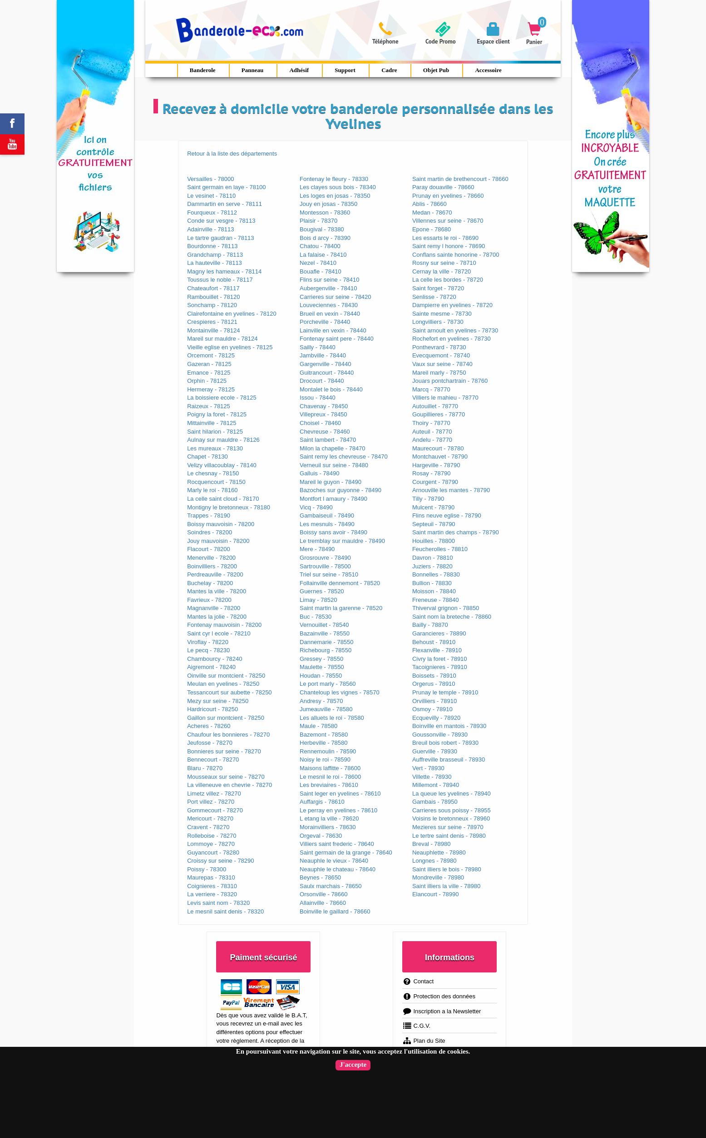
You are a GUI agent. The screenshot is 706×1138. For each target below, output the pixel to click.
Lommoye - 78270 (211, 843)
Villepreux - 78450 (323, 414)
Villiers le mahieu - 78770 (445, 397)
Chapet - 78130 (207, 456)
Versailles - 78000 (210, 179)
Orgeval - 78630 (321, 835)
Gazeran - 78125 (209, 364)
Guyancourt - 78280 (213, 852)
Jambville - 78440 (323, 355)
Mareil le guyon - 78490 (330, 482)
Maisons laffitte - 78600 (330, 768)
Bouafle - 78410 (320, 271)
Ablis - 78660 (429, 203)
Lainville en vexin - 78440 (333, 330)
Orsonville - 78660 (324, 894)
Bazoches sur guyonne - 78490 (340, 490)
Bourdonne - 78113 (212, 246)
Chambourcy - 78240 (214, 658)
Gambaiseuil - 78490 (327, 515)
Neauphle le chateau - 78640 (337, 869)
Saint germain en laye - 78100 (226, 187)
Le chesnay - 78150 (213, 473)
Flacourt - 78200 (208, 549)
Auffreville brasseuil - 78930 (448, 759)
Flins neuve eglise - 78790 (446, 515)
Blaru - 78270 (204, 768)
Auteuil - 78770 (432, 431)
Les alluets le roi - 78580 (332, 717)
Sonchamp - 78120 (212, 305)
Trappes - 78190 (208, 515)
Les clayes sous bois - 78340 (338, 187)
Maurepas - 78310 (211, 877)
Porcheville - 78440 (325, 321)
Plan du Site (423, 1040)
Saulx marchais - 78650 (331, 886)
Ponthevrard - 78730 (439, 347)
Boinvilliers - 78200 (212, 566)
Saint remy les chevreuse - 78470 (344, 456)
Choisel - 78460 (320, 423)
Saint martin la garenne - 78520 (341, 608)
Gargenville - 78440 (325, 364)
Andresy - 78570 (321, 701)
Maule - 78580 (318, 726)
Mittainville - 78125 (211, 423)
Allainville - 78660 (323, 902)
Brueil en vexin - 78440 (330, 313)
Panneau (252, 70)
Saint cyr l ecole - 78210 (218, 633)
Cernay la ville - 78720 (441, 271)
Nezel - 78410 (318, 262)
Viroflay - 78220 (207, 642)
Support (345, 70)
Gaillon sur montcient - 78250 (225, 717)
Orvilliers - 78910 (434, 701)
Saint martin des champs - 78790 (455, 532)
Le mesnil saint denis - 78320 (225, 911)
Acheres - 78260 (208, 726)
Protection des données (438, 996)
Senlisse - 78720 (434, 296)
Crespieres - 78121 (212, 321)
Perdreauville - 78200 (215, 574)
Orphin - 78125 (207, 380)
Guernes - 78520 (322, 591)
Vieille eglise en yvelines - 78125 (229, 347)
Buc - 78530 (315, 616)
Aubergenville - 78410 (328, 288)
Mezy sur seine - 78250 (217, 701)
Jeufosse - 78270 (209, 742)
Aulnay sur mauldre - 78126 (223, 439)
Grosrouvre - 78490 (325, 557)
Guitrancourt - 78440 (327, 372)
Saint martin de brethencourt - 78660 (460, 179)
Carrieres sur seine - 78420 (335, 296)
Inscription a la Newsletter (441, 1011)
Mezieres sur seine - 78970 (448, 827)
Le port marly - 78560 (328, 683)
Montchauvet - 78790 (440, 456)
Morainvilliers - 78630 (328, 827)
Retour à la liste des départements (232, 153)
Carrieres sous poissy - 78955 (451, 810)
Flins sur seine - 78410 (330, 279)
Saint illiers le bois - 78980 (446, 869)
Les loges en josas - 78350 (335, 195)
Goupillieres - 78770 (438, 414)
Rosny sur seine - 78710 (444, 262)
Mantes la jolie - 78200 (217, 616)
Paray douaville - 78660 (443, 187)
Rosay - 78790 (431, 473)
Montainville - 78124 (213, 330)
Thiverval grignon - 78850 (445, 608)
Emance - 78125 (208, 372)
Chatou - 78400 (320, 246)
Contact (418, 981)
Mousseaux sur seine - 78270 (226, 776)
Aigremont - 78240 (211, 667)
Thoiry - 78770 (431, 423)
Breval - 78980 (431, 843)
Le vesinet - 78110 (211, 195)
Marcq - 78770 (431, 389)
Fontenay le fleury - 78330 (334, 179)
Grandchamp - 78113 (215, 254)
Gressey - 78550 (321, 658)
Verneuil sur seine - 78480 (334, 465)
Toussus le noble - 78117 (220, 279)
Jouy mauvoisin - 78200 (218, 540)
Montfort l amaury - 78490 (333, 498)
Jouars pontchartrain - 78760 (450, 380)
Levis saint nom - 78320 (218, 902)
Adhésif (299, 70)
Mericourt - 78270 (210, 818)
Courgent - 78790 (435, 482)
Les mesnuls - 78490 (327, 524)
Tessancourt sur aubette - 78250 (229, 692)
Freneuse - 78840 (435, 599)
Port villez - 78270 (210, 801)
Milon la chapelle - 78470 (332, 448)
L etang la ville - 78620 (329, 818)
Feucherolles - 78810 (440, 549)
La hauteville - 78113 (214, 262)
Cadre (389, 70)
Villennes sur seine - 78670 (448, 220)
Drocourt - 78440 (322, 380)
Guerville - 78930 (434, 751)
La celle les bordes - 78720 (447, 279)
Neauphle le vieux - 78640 (334, 860)
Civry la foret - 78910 (439, 658)
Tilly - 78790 (428, 498)
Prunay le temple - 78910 (445, 692)
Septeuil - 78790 (433, 524)
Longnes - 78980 (434, 860)
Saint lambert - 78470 (328, 439)
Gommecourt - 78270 (215, 810)
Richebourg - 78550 (325, 650)
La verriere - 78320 (212, 894)
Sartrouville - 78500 (325, 566)
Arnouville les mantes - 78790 (451, 490)
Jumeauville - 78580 (326, 709)
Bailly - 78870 (430, 624)
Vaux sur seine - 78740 (442, 364)
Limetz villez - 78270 (214, 793)
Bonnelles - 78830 (436, 574)
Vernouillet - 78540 (324, 624)
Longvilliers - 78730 (438, 321)
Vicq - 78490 (316, 507)
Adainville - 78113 (210, 229)
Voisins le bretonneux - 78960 (451, 818)
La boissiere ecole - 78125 (222, 397)
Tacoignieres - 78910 (439, 667)
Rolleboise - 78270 (211, 835)
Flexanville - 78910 (437, 650)
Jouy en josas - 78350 (328, 203)
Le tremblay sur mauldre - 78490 (342, 540)
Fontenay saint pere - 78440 (337, 338)
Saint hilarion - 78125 (215, 431)
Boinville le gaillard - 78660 (335, 911)
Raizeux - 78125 (208, 406)
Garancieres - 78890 (439, 633)
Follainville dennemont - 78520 (340, 583)
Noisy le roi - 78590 (325, 759)
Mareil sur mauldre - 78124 (222, 338)
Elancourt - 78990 (435, 894)
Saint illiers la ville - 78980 (446, 886)
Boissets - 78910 (434, 675)
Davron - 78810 (432, 557)
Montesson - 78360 (325, 212)
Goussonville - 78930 (440, 734)
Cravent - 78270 (208, 827)
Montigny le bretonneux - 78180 (228, 507)
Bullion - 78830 (432, 583)
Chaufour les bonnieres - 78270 (228, 734)
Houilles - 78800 (433, 540)
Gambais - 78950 (435, 801)
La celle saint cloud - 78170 (223, 498)
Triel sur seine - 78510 (329, 574)
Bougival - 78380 (322, 229)
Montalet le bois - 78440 (331, 389)
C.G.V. (416, 1025)
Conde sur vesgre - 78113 (221, 220)
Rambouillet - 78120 (213, 296)
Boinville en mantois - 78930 (449, 726)
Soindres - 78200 (209, 532)
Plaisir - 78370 (318, 220)
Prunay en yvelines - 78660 (448, 195)
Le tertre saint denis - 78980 (449, 835)
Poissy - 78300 (206, 869)
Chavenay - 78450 (324, 406)
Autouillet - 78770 (435, 406)
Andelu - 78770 (432, 439)
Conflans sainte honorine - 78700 (455, 254)
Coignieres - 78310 (212, 886)
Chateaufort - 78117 (213, 288)
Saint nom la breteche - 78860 (451, 616)
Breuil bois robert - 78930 (445, 742)
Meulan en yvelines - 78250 (223, 683)
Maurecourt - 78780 (438, 448)
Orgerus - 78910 (433, 683)
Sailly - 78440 (318, 347)
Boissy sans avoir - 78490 (333, 532)
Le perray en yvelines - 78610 (338, 810)
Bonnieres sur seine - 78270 (224, 751)
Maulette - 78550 (322, 667)
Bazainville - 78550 (325, 633)
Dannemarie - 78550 (327, 642)
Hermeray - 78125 (211, 389)
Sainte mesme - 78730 (442, 313)
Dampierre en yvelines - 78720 (452, 305)
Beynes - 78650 (320, 877)
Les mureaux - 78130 (215, 448)
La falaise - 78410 (323, 254)
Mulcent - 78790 (433, 507)
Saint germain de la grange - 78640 (346, 852)
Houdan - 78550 (321, 675)
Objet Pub (436, 70)
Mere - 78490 (317, 549)
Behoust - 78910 (433, 642)
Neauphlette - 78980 (439, 852)
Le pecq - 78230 (208, 650)
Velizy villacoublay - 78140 (221, 465)
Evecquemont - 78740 (441, 355)
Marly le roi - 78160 (212, 490)
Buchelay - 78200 (210, 583)
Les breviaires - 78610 (329, 784)
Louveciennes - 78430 (329, 305)
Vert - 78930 (428, 768)
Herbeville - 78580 (324, 742)
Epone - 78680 (431, 229)
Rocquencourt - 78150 (216, 482)
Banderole (203, 70)
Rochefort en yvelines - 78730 (451, 338)
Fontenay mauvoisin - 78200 (224, 624)
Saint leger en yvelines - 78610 (340, 793)
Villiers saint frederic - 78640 (337, 843)
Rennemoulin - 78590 (328, 751)
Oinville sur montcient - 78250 (226, 675)
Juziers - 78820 (432, 566)
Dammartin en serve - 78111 (224, 203)
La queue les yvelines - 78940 (451, 793)
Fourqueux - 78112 (212, 212)
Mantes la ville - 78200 (216, 591)
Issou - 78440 (318, 397)
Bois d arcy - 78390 (325, 237)
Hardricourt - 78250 (212, 709)
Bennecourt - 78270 (213, 759)
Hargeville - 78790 (436, 465)
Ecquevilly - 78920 (436, 717)
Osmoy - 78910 (432, 709)
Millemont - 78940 (435, 784)
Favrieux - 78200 (209, 599)
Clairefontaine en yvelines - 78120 (231, 313)
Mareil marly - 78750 (439, 372)
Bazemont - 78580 (324, 734)
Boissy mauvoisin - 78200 (220, 524)
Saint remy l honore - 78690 (448, 246)
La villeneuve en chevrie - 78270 (229, 784)
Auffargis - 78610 (322, 801)
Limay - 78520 (318, 599)
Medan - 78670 (432, 212)
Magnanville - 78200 (213, 608)
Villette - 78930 (432, 776)
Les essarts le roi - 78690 (445, 237)
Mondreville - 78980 (438, 877)
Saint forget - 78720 (438, 288)
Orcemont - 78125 (211, 355)
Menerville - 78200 (211, 557)
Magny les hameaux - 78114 (224, 271)
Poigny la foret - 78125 (217, 414)
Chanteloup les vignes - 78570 (340, 692)
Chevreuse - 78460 (325, 431)
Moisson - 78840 (434, 591)
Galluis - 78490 (319, 473)
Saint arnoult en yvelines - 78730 (455, 330)
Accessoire (488, 70)
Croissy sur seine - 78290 (220, 860)
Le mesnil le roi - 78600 (330, 776)
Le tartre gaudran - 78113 (220, 237)
